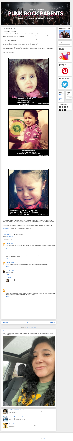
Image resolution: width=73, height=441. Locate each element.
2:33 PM (14, 270)
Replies (9, 277)
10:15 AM (13, 243)
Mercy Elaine (9, 270)
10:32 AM (12, 253)
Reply (7, 248)
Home (28, 322)
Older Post (52, 322)
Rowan (7, 253)
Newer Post (6, 322)
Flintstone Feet (12, 423)
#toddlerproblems (9, 236)
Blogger (43, 438)
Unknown (8, 243)
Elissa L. (12, 280)
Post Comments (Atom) (31, 327)
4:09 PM (17, 280)
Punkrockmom (6, 228)
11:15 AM (13, 290)
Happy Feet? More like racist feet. (16, 416)
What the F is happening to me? (11, 330)
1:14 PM (12, 262)
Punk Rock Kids (60, 98)
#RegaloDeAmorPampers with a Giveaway (18, 409)
